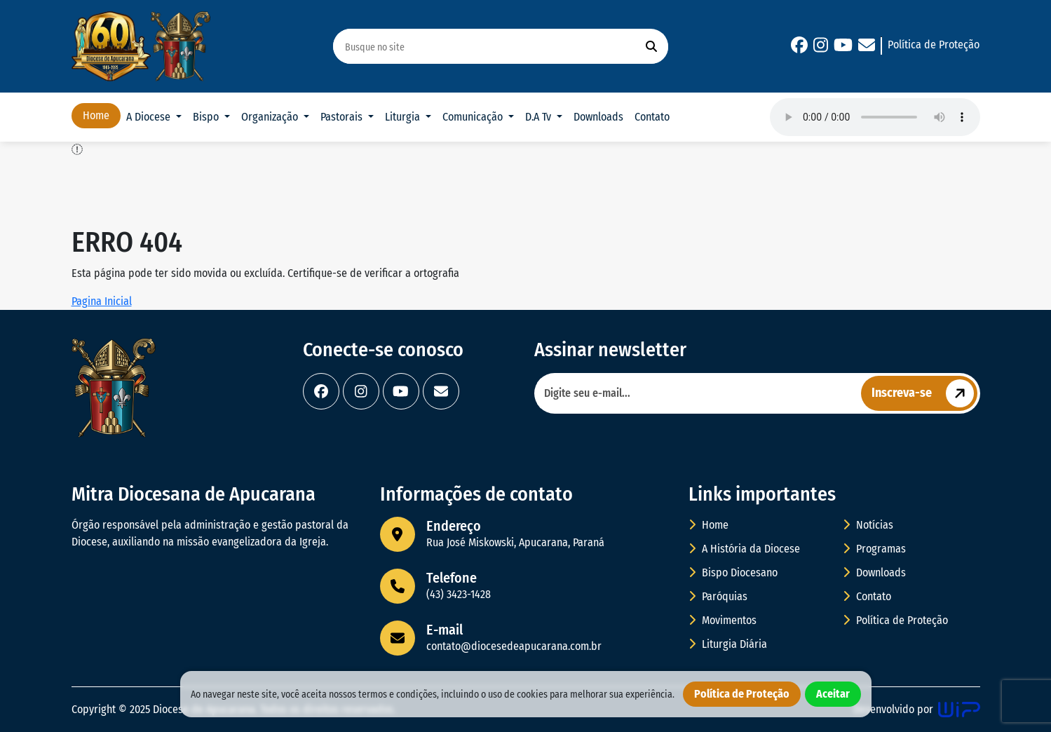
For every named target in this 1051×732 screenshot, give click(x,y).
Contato (652, 116)
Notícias (868, 524)
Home (96, 115)
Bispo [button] (207, 116)
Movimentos (723, 620)
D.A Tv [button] (539, 116)
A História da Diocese (744, 548)
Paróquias (718, 596)
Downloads (598, 116)
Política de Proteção (933, 44)
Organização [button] (271, 116)
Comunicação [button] (474, 116)
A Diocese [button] (149, 116)
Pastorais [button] (342, 116)
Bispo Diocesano (733, 572)
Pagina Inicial (102, 301)
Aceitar (833, 693)
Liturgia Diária (728, 644)
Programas (874, 548)
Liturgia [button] (404, 116)
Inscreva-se (924, 393)
